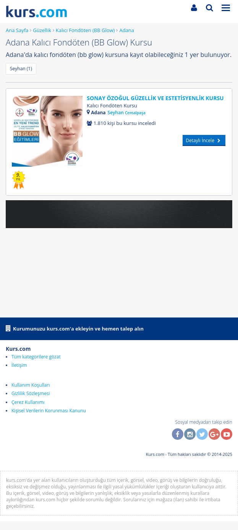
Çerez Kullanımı (28, 402)
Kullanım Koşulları (30, 385)
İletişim (19, 365)
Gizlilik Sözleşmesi (30, 393)
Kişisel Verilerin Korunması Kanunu (48, 410)
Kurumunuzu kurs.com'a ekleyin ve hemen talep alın (75, 328)
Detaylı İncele (204, 140)
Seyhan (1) (21, 68)
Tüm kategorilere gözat (36, 356)
